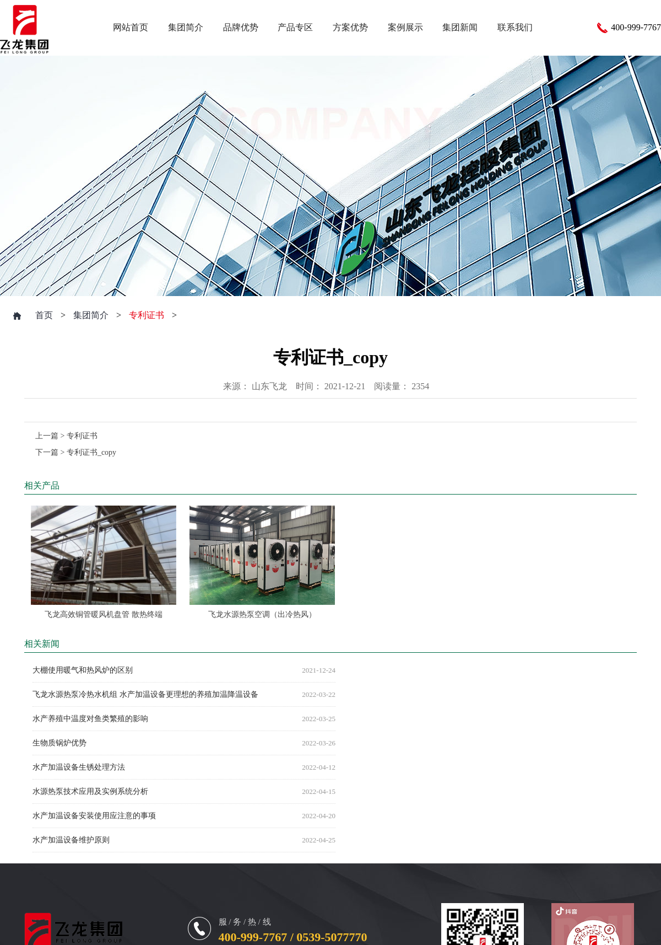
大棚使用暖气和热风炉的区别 (82, 670)
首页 (44, 315)
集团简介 (91, 315)
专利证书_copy (91, 452)
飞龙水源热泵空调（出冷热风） (262, 614)
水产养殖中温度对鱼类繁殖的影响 (90, 719)
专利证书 (146, 315)
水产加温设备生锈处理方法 (78, 767)
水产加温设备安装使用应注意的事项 (94, 816)
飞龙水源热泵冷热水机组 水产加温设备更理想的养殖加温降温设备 (145, 694)
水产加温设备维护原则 (71, 840)
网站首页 (130, 27)
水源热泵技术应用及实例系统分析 (90, 791)
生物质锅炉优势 (59, 743)
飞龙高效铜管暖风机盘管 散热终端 (103, 614)
